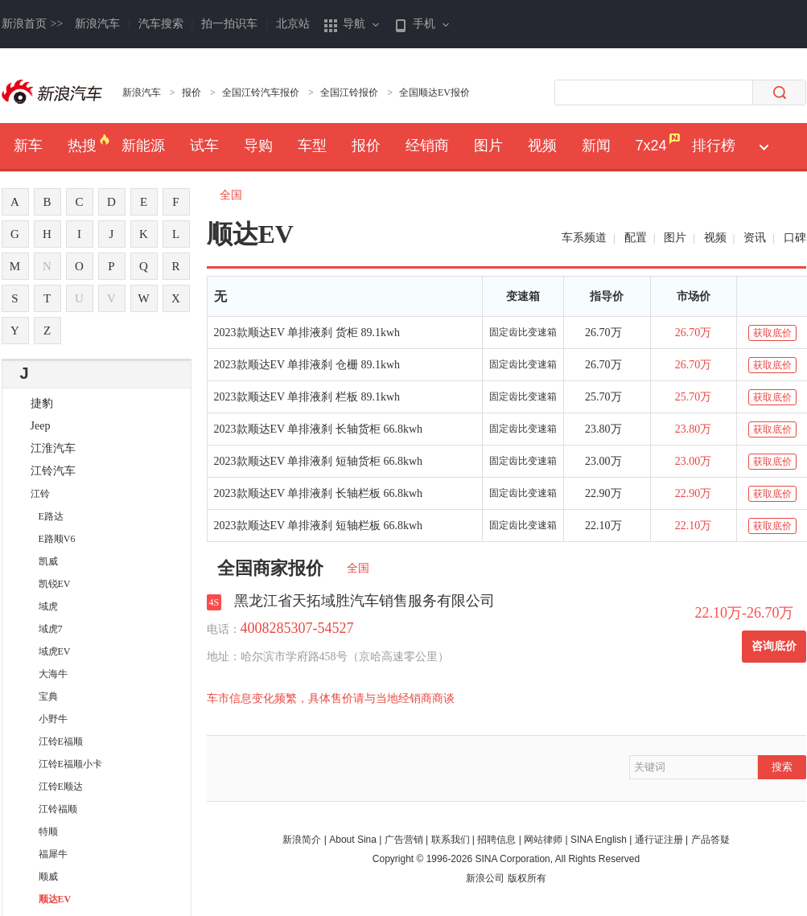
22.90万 (603, 493)
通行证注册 (659, 839)
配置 (635, 238)
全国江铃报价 (349, 92)
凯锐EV (55, 583)
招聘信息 (496, 839)
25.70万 (603, 397)
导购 (258, 146)
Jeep (41, 426)
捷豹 (42, 403)
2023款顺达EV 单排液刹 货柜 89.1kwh (307, 333)
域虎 (48, 606)
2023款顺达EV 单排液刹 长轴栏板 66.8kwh (318, 493)
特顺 (48, 831)
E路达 (51, 516)
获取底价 (772, 333)
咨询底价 (774, 646)
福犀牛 (53, 854)
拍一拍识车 (229, 24)
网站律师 (543, 839)
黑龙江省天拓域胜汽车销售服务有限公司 (364, 601)
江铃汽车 (53, 471)
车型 (312, 146)
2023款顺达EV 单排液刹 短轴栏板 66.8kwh (318, 526)
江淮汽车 (53, 448)
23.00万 (603, 461)
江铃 (40, 493)
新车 (28, 146)
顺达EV (55, 899)
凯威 (48, 561)
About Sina (353, 839)
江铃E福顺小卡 (70, 764)
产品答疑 (710, 839)
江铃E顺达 (61, 786)
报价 (191, 92)
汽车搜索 (160, 24)
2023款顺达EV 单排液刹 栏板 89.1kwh (307, 397)
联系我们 (450, 839)
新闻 (596, 146)
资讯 (754, 238)
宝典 (48, 696)
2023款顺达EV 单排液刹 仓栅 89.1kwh (307, 365)
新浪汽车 (97, 24)
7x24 (651, 146)
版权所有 (527, 878)
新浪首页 (33, 24)
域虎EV (55, 651)
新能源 (143, 146)
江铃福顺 (58, 809)
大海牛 (53, 674)
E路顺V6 (57, 538)
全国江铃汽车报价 (260, 92)
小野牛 (53, 719)
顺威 (48, 876)
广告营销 (404, 839)
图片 (488, 146)
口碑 (795, 238)
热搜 (82, 146)
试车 (204, 146)
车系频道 (584, 238)
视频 (542, 146)
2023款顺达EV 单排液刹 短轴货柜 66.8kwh (318, 461)
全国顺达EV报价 (434, 92)
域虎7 (51, 629)
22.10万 (603, 526)
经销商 (427, 146)
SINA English (598, 839)
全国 (236, 195)
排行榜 (713, 146)
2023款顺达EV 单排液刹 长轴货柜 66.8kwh (318, 429)
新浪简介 (301, 839)
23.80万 (603, 429)
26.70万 (603, 333)
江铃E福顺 (61, 741)
